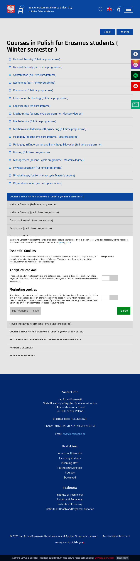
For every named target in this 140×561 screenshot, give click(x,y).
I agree (124, 310)
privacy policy (65, 242)
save (36, 310)
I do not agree (20, 310)
